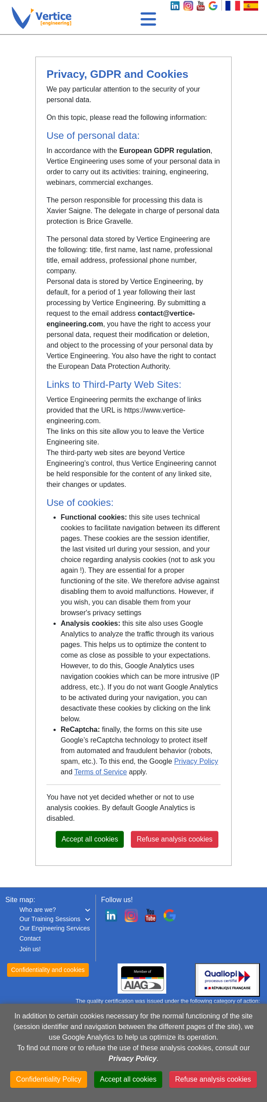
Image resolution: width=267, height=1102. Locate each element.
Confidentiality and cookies (48, 969)
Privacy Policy (196, 761)
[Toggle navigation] (147, 17)
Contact (30, 938)
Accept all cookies (89, 839)
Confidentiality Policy (48, 1079)
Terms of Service (100, 772)
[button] (54, 910)
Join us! (30, 949)
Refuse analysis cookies (175, 839)
